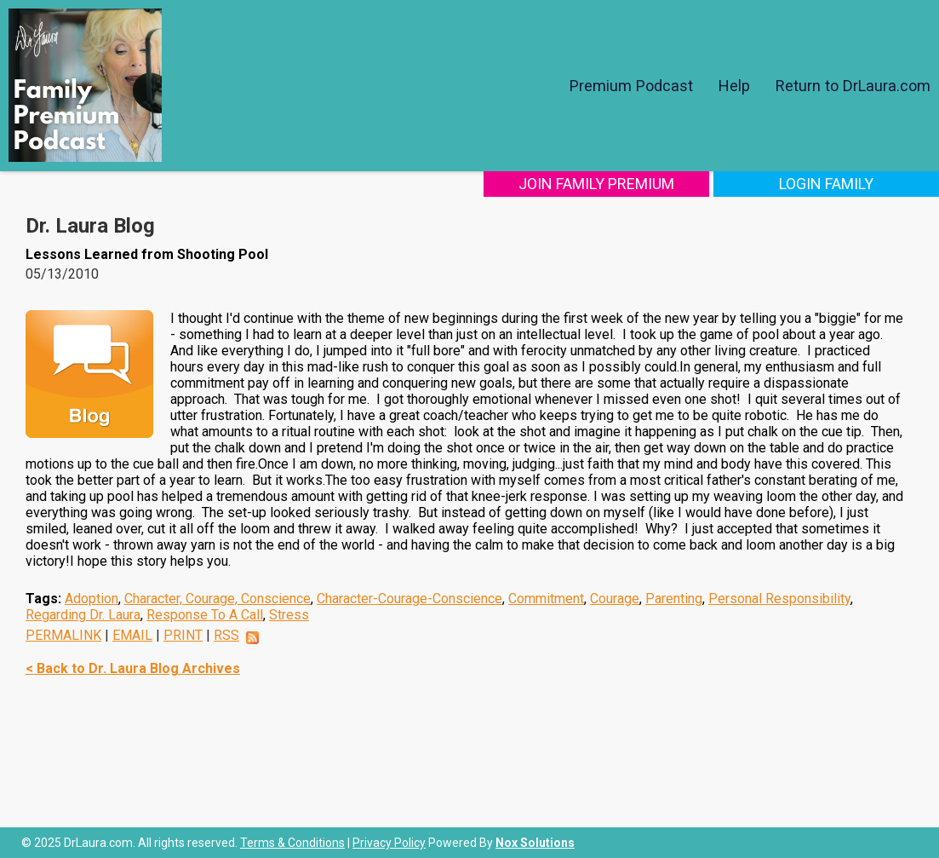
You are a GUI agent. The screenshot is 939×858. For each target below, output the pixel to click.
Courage (614, 598)
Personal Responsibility (779, 598)
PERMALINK (63, 635)
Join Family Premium (596, 184)
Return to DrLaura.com (853, 86)
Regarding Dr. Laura (83, 615)
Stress (289, 615)
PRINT (183, 635)
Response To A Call (204, 615)
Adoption (91, 598)
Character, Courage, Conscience (217, 598)
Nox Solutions (535, 842)
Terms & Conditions (292, 842)
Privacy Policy (389, 842)
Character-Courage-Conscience (409, 598)
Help (734, 86)
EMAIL (132, 635)
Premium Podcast (631, 86)
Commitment (546, 598)
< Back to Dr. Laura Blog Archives (133, 668)
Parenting (673, 598)
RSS (226, 635)
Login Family (826, 184)
